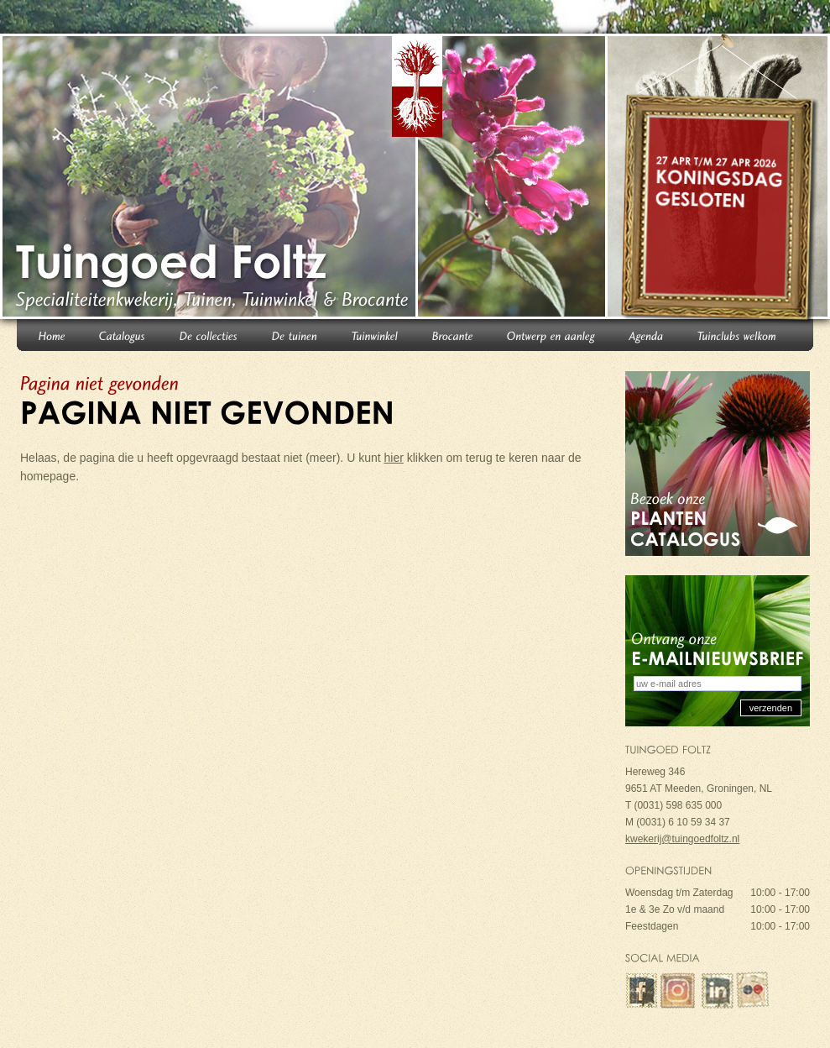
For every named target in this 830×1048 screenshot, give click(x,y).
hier (394, 457)
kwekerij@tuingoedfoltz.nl (682, 839)
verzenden (770, 708)
